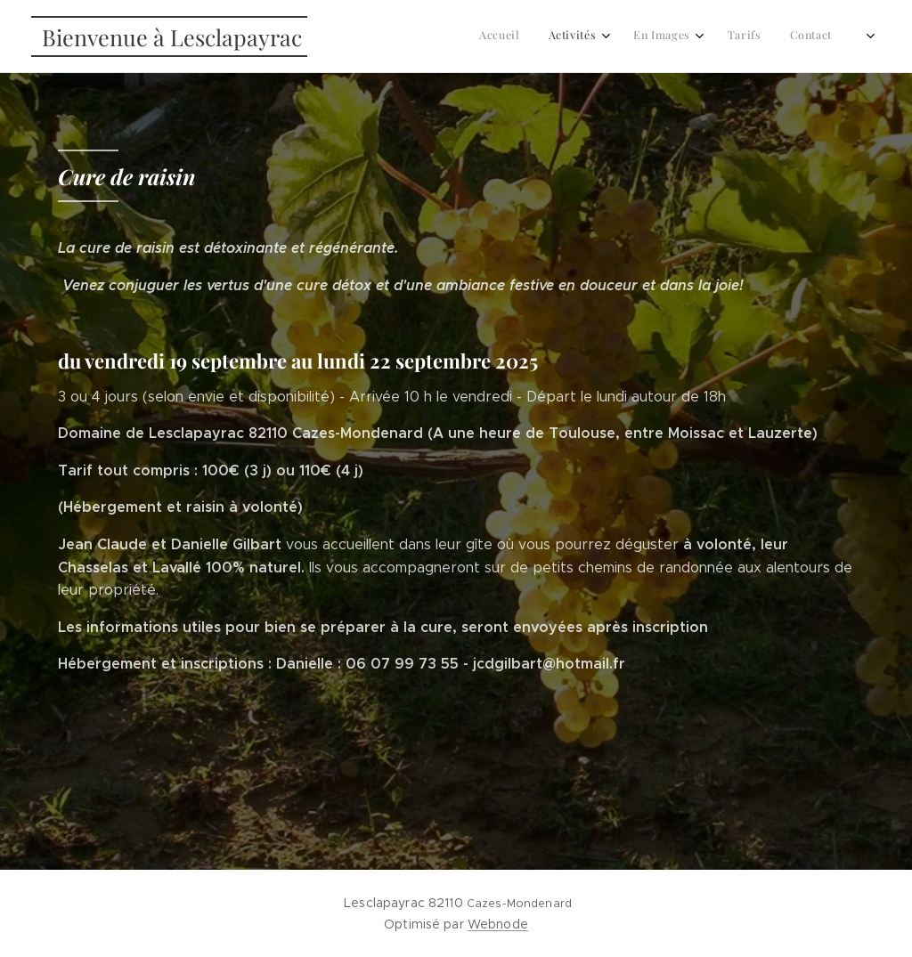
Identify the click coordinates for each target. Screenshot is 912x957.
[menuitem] (697, 36)
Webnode (498, 924)
